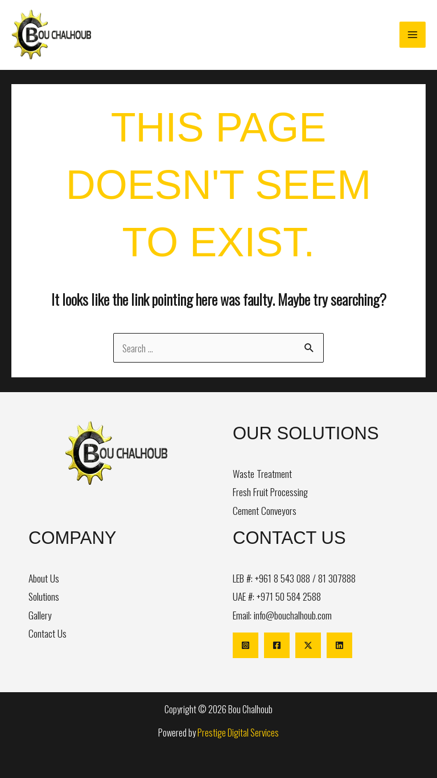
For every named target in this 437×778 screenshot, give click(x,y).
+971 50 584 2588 (289, 596)
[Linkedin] (339, 645)
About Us (43, 578)
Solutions (43, 596)
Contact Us (47, 633)
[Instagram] (245, 645)
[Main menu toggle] (412, 35)
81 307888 (337, 578)
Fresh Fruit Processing (270, 491)
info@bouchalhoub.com (293, 615)
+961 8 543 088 (282, 578)
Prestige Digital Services (238, 732)
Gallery (40, 615)
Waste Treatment (262, 473)
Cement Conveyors (264, 510)
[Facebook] (277, 645)
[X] (308, 645)
